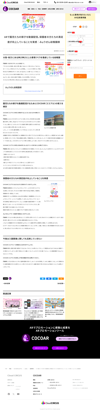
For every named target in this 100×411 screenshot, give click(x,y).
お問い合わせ (59, 9)
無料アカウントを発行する (66, 339)
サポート (45, 2)
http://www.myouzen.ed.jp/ (33, 91)
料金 (39, 9)
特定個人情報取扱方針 (78, 385)
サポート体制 (11, 382)
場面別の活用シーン (38, 382)
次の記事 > (60, 283)
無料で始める (91, 9)
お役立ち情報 (51, 9)
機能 (29, 9)
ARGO (18, 389)
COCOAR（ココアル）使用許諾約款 (80, 388)
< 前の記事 (6, 283)
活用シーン (34, 9)
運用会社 (10, 380)
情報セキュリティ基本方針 (78, 382)
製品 (38, 2)
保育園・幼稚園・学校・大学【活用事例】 (13, 278)
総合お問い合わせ (54, 382)
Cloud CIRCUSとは (29, 2)
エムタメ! (18, 386)
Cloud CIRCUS (15, 375)
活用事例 (44, 9)
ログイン (94, 2)
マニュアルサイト (51, 388)
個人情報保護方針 (77, 379)
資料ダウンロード (79, 9)
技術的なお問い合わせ (56, 385)
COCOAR (10, 278)
